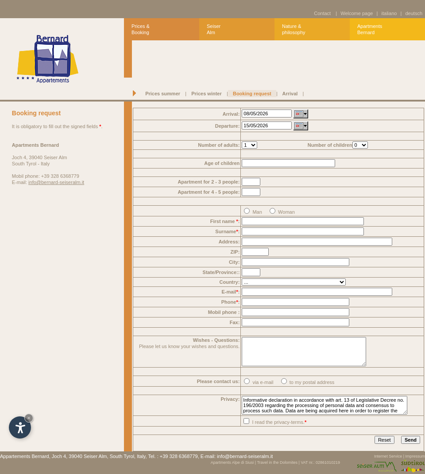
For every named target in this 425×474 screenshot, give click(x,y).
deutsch (412, 13)
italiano (389, 13)
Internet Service (388, 456)
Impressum (415, 456)
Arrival (290, 93)
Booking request (252, 93)
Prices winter (206, 93)
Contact (322, 13)
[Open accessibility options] (20, 427)
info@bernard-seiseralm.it (56, 182)
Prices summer (162, 93)
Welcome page (356, 13)
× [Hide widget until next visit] (29, 418)
